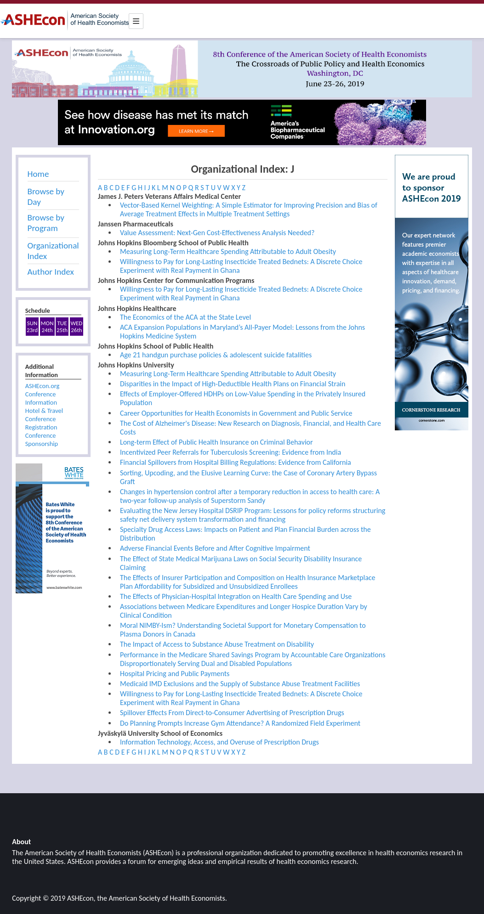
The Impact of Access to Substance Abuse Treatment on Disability (217, 644)
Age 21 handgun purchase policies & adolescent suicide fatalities (216, 354)
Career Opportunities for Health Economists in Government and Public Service (236, 413)
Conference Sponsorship (41, 439)
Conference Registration (41, 423)
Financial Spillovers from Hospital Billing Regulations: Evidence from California (235, 462)
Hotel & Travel (44, 410)
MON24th (47, 326)
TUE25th (62, 326)
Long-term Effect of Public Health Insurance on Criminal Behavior (216, 442)
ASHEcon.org (42, 386)
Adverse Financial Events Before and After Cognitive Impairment (215, 548)
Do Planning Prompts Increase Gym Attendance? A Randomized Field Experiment (240, 723)
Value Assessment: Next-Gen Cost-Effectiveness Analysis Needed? (217, 232)
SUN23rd (32, 326)
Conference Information (41, 398)
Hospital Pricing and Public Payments (174, 673)
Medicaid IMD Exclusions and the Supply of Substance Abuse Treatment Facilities (240, 683)
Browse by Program (46, 222)
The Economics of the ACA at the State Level (185, 317)
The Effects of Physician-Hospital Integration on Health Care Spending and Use (236, 596)
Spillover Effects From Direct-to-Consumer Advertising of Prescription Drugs (232, 712)
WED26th (77, 326)
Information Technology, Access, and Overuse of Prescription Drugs (219, 742)
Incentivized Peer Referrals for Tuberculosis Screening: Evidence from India (230, 452)
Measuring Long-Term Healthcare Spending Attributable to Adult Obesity (228, 251)
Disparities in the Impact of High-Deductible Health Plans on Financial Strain (232, 383)
